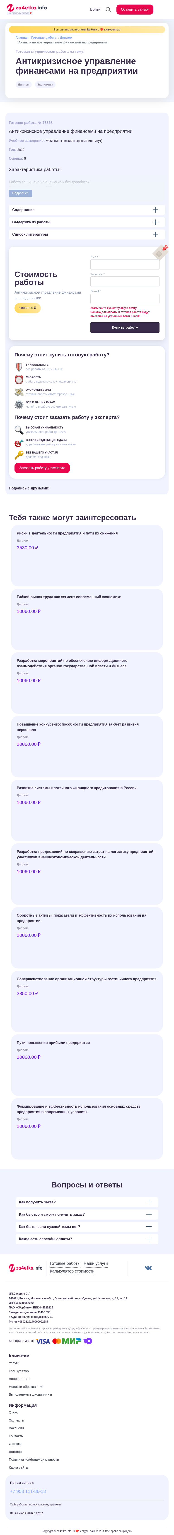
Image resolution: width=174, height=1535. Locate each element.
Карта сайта (18, 1467)
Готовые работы (44, 37)
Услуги (14, 1363)
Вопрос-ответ (19, 1379)
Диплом (66, 37)
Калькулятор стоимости (72, 1271)
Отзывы (15, 1444)
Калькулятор (19, 1371)
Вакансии (16, 1428)
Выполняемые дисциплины (30, 1394)
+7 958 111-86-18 (28, 1491)
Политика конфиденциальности (34, 1459)
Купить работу (125, 327)
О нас (13, 1412)
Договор (15, 1452)
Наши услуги (96, 1263)
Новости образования (26, 1387)
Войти (95, 9)
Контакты (16, 1436)
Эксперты (16, 1420)
